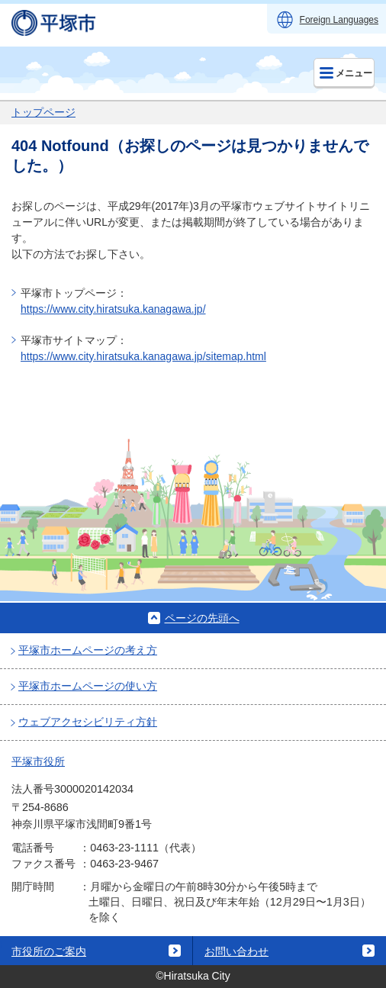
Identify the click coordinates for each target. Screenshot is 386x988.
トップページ (43, 112)
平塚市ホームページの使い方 (87, 686)
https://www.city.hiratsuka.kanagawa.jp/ (113, 309)
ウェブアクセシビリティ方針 (87, 722)
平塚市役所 (38, 761)
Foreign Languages (339, 19)
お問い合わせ (236, 951)
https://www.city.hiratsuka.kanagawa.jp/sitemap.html (143, 356)
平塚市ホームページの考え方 (87, 650)
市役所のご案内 (48, 951)
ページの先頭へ (202, 618)
